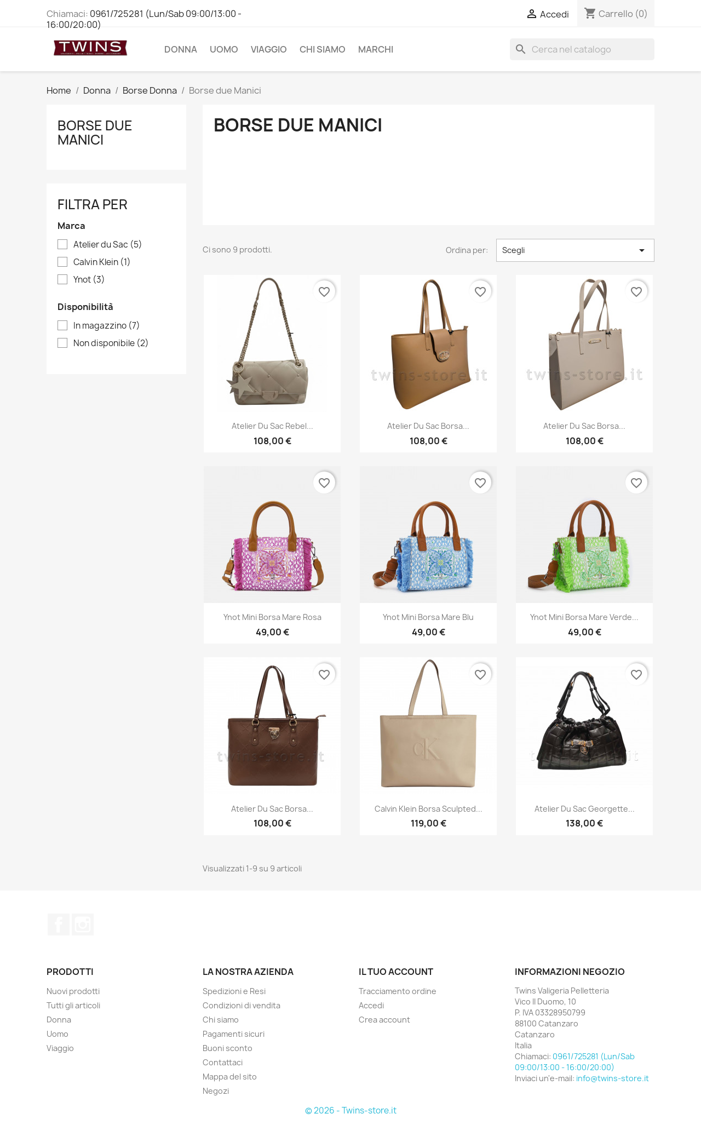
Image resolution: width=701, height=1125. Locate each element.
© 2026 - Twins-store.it (351, 1110)
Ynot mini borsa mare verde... (584, 617)
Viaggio (269, 49)
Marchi (375, 49)
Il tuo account (396, 972)
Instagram (83, 924)
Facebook (59, 924)
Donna (180, 49)
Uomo (224, 49)
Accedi (371, 1005)
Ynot (89, 279)
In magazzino (106, 325)
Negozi (216, 1091)
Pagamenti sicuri (234, 1034)
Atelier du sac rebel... (272, 426)
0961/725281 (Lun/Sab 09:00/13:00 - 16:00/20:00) (144, 19)
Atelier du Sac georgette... (585, 808)
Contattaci (223, 1062)
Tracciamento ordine (397, 991)
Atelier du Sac (107, 244)
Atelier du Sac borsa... (428, 426)
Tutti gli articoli (73, 1005)
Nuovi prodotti (73, 991)
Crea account (384, 1019)
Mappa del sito (230, 1076)
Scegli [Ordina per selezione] (575, 250)
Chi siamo (323, 49)
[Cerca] (582, 49)
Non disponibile (111, 343)
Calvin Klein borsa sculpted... (428, 808)
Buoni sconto (227, 1048)
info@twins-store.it (612, 1078)
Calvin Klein (102, 262)
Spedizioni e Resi (234, 991)
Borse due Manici (95, 132)
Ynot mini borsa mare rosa (272, 617)
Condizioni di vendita (241, 1005)
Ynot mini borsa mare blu (428, 617)
